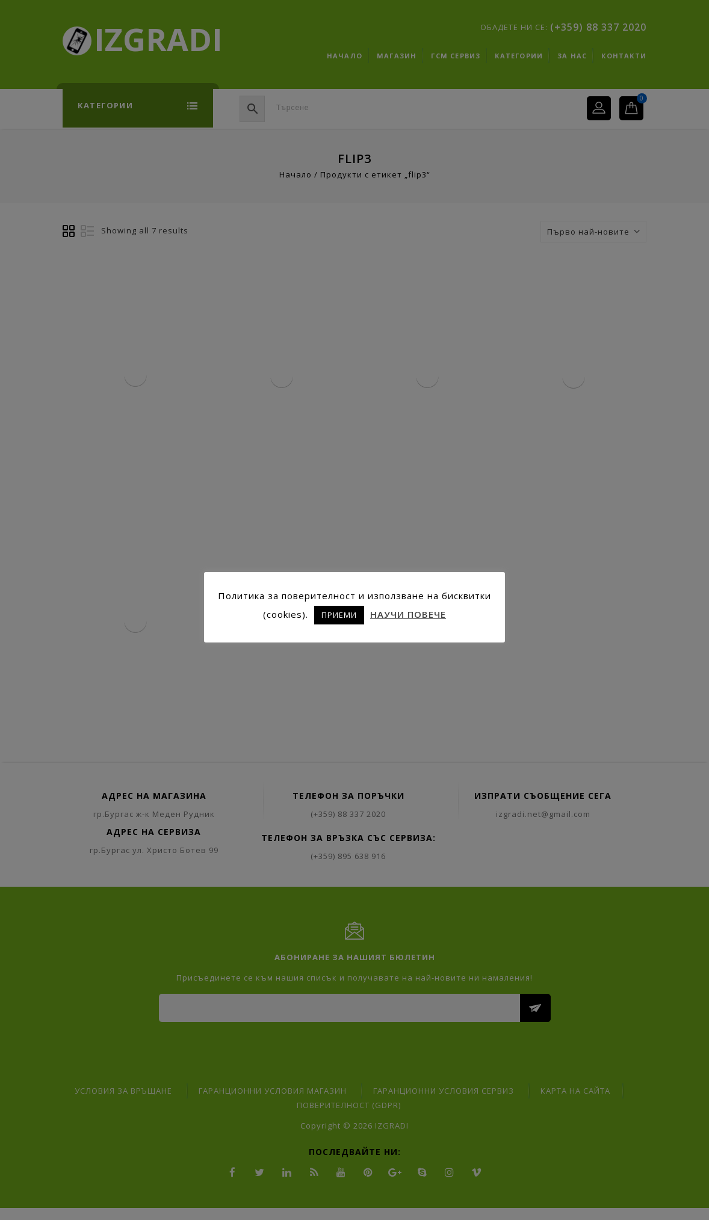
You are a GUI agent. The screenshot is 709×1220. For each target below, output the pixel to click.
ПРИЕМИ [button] (339, 614)
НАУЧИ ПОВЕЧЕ (408, 614)
